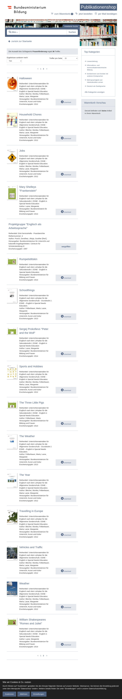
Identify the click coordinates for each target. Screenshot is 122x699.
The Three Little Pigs (31, 402)
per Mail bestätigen (106, 14)
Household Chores (30, 114)
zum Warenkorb (62, 14)
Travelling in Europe (31, 511)
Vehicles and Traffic (31, 547)
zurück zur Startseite (20, 41)
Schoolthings (27, 290)
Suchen (72, 32)
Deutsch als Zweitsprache (96, 86)
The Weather (27, 436)
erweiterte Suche (71, 26)
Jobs (22, 150)
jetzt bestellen (83, 14)
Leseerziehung (92, 61)
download (66, 102)
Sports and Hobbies (31, 366)
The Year (24, 474)
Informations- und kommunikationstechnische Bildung (96, 67)
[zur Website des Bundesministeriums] (26, 10)
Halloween (25, 78)
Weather (24, 583)
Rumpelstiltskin (28, 259)
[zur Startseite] (98, 7)
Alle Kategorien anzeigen (95, 92)
